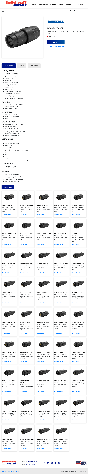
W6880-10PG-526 (60, 292)
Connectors (19, 10)
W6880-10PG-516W (61, 264)
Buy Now (55, 42)
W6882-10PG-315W (9, 353)
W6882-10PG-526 (8, 439)
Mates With (8, 187)
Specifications (8, 66)
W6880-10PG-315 (43, 205)
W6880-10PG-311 (8, 205)
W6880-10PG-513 (8, 264)
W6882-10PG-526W (27, 439)
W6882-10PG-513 (43, 381)
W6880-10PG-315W (61, 205)
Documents (34, 66)
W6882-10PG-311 (43, 322)
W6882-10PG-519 (26, 411)
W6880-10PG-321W (44, 234)
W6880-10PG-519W (9, 292)
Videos (21, 66)
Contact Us (11, 471)
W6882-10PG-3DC (8, 381)
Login (17, 471)
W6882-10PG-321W (78, 353)
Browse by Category (10, 10)
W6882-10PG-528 (43, 439)
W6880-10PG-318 (78, 205)
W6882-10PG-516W (9, 411)
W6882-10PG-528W (61, 439)
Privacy (4, 471)
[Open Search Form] (75, 4)
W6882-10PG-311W (60, 322)
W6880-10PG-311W (26, 205)
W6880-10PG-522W (42, 293)
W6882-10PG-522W (78, 411)
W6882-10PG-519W (44, 411)
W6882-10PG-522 (60, 411)
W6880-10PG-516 (43, 264)
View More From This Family (56, 46)
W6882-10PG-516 (78, 381)
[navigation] (51, 4)
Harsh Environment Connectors (30, 10)
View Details (6, 214)
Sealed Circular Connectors (45, 10)
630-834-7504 (30, 464)
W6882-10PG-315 (78, 322)
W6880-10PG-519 (78, 264)
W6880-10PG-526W (77, 293)
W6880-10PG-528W (25, 323)
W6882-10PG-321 (60, 353)
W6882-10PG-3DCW (25, 382)
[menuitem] (33, 4)
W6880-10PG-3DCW (77, 235)
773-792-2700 (32, 461)
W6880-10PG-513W (26, 264)
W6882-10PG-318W (44, 353)
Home (3, 10)
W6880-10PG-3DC (60, 234)
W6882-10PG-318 (26, 353)
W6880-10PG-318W (9, 234)
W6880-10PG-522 (26, 292)
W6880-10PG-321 (26, 234)
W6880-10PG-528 (8, 322)
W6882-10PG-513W (61, 381)
